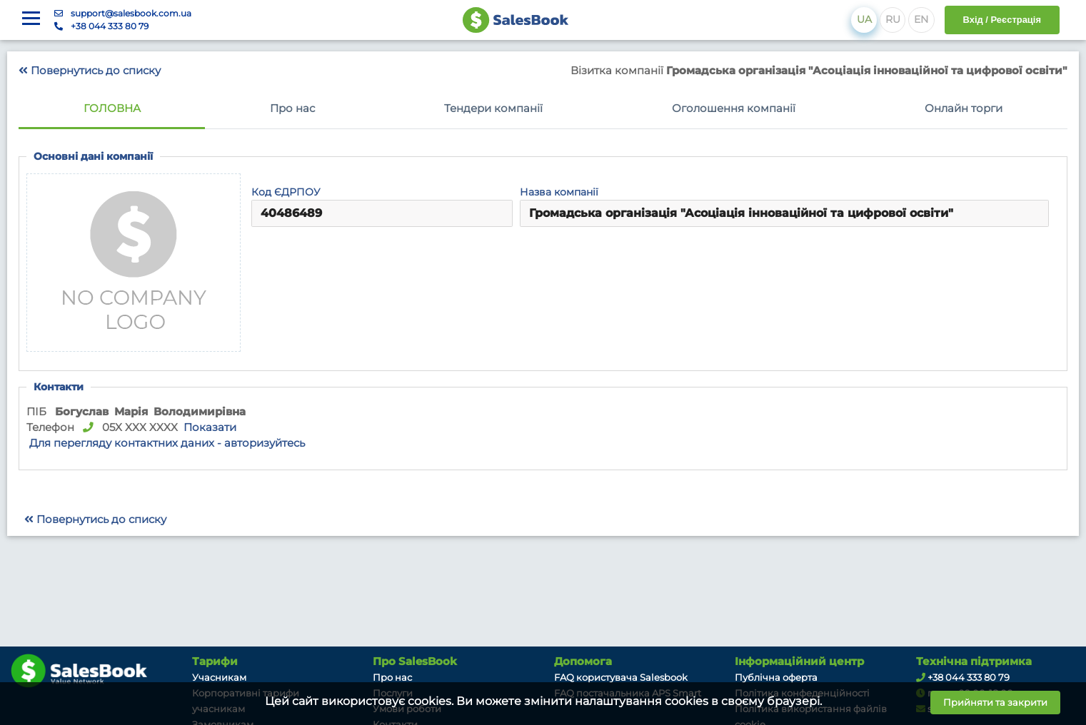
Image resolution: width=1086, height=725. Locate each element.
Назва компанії (559, 192)
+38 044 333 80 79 (110, 26)
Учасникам (219, 677)
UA (864, 19)
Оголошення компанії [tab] (733, 108)
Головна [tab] (112, 108)
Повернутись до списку (90, 70)
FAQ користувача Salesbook (621, 677)
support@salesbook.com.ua (131, 13)
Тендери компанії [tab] (493, 108)
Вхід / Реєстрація (1002, 19)
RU (892, 19)
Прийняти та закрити (995, 702)
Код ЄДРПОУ (286, 192)
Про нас (392, 677)
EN (921, 19)
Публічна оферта (776, 677)
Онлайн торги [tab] (963, 108)
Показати (209, 427)
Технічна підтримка (974, 661)
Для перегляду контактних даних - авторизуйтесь (167, 443)
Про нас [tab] (292, 108)
